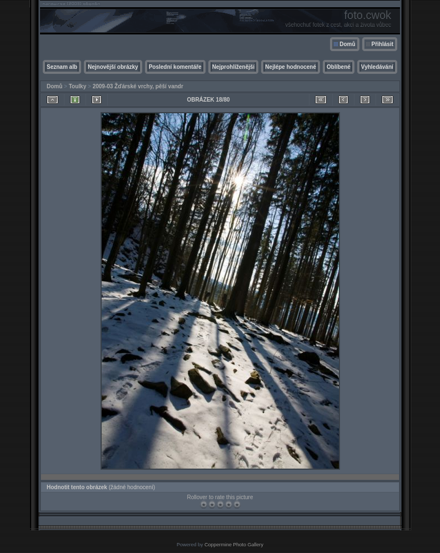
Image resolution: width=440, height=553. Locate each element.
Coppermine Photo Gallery (233, 544)
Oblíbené (339, 67)
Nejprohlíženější (233, 67)
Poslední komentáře (175, 67)
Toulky (77, 86)
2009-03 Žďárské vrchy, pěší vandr (138, 86)
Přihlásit (382, 44)
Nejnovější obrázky (113, 67)
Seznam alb (62, 67)
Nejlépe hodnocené (290, 67)
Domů (347, 44)
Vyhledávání (377, 67)
